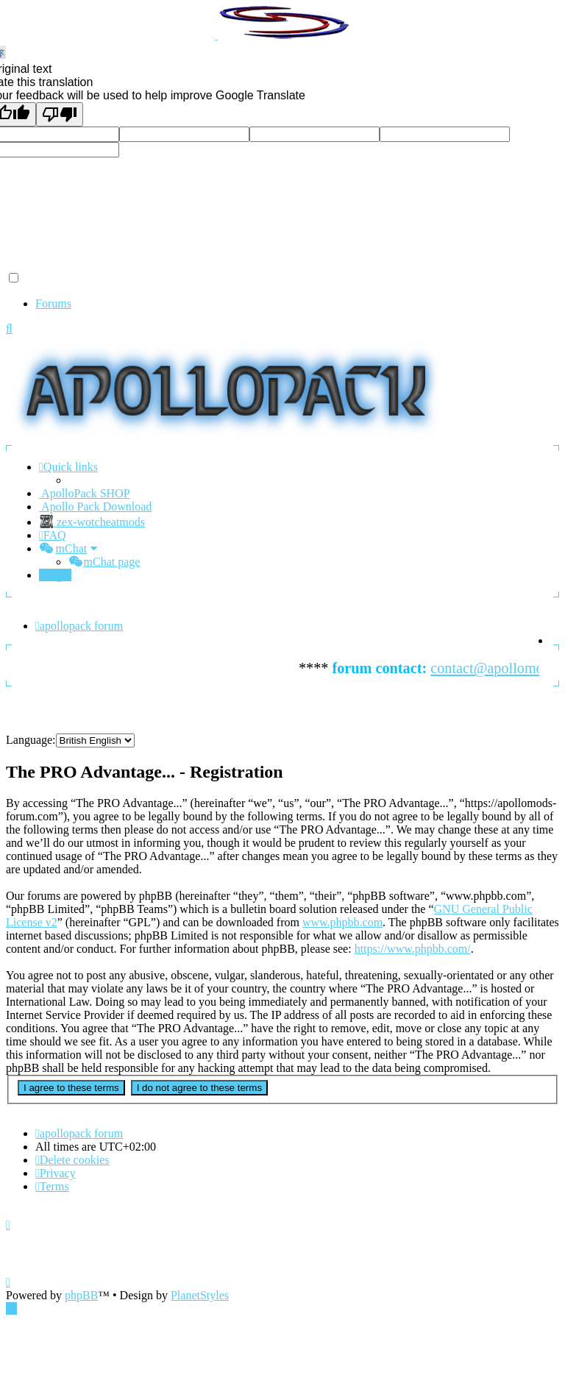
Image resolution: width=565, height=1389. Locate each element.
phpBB (81, 1295)
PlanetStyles (200, 1295)
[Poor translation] (59, 114)
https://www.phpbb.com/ (413, 948)
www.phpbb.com (342, 922)
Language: (31, 739)
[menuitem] (52, 535)
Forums (53, 303)
